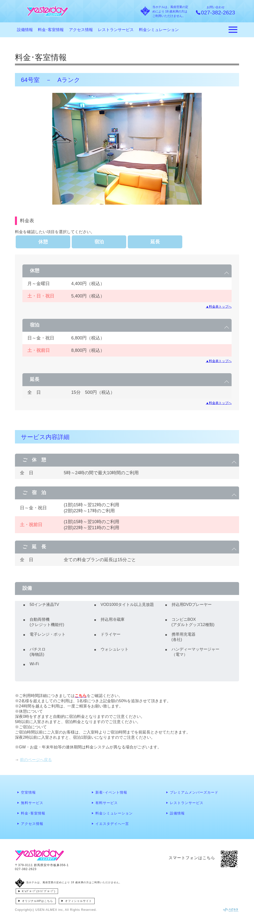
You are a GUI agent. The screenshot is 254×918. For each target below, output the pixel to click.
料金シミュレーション (159, 30)
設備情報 (25, 30)
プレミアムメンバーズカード (194, 792)
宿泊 (99, 241)
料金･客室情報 (51, 30)
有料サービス (106, 803)
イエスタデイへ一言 (112, 824)
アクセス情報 (81, 30)
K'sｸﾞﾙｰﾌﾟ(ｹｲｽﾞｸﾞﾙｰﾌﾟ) (38, 891)
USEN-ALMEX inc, (49, 910)
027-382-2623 (26, 869)
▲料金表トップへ (219, 306)
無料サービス (32, 803)
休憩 (43, 241)
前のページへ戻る (36, 760)
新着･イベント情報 (111, 792)
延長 (155, 241)
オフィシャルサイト (78, 900)
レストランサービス (116, 30)
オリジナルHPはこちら (37, 900)
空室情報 (28, 792)
